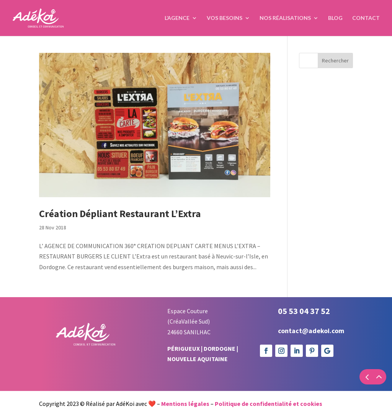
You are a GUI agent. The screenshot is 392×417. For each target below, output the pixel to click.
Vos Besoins (224, 18)
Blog (335, 18)
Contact (366, 18)
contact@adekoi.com (311, 330)
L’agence (177, 18)
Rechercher (335, 60)
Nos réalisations (285, 18)
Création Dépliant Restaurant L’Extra (120, 213)
